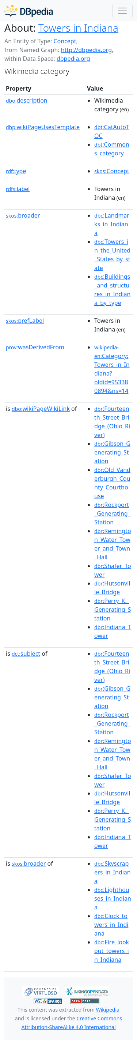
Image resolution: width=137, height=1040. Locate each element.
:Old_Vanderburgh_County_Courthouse (112, 483)
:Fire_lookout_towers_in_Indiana (111, 951)
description (26, 100)
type (16, 171)
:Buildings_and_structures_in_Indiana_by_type (112, 290)
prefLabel (25, 321)
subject (26, 654)
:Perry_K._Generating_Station (112, 609)
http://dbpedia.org (86, 50)
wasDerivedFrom (35, 347)
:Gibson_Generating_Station (112, 452)
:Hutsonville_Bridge (112, 587)
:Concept (111, 171)
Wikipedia (107, 1009)
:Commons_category (111, 148)
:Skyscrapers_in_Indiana (112, 872)
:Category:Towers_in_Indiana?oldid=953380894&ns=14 (112, 369)
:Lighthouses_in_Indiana (112, 898)
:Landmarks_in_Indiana (111, 224)
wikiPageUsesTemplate (43, 127)
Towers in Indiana (78, 28)
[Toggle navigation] (122, 11)
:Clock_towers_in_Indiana (111, 924)
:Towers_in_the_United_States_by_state (112, 255)
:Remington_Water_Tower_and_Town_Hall (112, 544)
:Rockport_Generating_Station (112, 513)
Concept (64, 41)
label (18, 189)
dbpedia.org (73, 59)
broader (23, 215)
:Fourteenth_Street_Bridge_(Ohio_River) (112, 422)
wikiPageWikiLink (41, 409)
